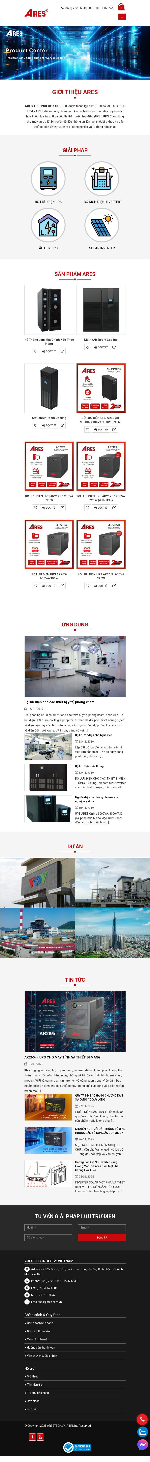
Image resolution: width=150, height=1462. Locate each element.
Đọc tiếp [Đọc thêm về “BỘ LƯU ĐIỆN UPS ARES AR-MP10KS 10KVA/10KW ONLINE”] (103, 435)
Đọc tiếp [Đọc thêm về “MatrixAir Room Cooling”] (103, 353)
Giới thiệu (32, 1382)
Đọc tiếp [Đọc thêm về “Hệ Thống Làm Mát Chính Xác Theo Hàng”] (51, 357)
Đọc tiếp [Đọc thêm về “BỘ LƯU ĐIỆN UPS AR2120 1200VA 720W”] (51, 513)
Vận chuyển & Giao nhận (42, 1361)
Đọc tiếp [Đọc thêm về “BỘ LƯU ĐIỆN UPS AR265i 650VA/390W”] (51, 591)
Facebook (32, 1442)
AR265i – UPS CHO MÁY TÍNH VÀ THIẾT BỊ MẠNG (62, 1063)
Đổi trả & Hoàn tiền (38, 1337)
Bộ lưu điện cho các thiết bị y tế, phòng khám (59, 708)
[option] (75, 53)
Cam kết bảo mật (37, 1345)
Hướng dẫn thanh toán (41, 1353)
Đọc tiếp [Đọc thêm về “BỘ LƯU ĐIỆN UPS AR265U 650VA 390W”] (103, 591)
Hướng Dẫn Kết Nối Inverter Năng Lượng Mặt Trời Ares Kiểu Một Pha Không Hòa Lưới (96, 1172)
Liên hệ (31, 1415)
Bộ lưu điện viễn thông (89, 772)
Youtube (40, 1442)
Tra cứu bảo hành (38, 1398)
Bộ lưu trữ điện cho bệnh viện (93, 741)
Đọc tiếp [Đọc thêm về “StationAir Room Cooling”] (51, 431)
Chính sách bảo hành (40, 1328)
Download (33, 1406)
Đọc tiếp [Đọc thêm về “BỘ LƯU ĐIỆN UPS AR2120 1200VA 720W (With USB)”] (103, 513)
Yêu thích (36, 357)
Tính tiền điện (35, 1390)
